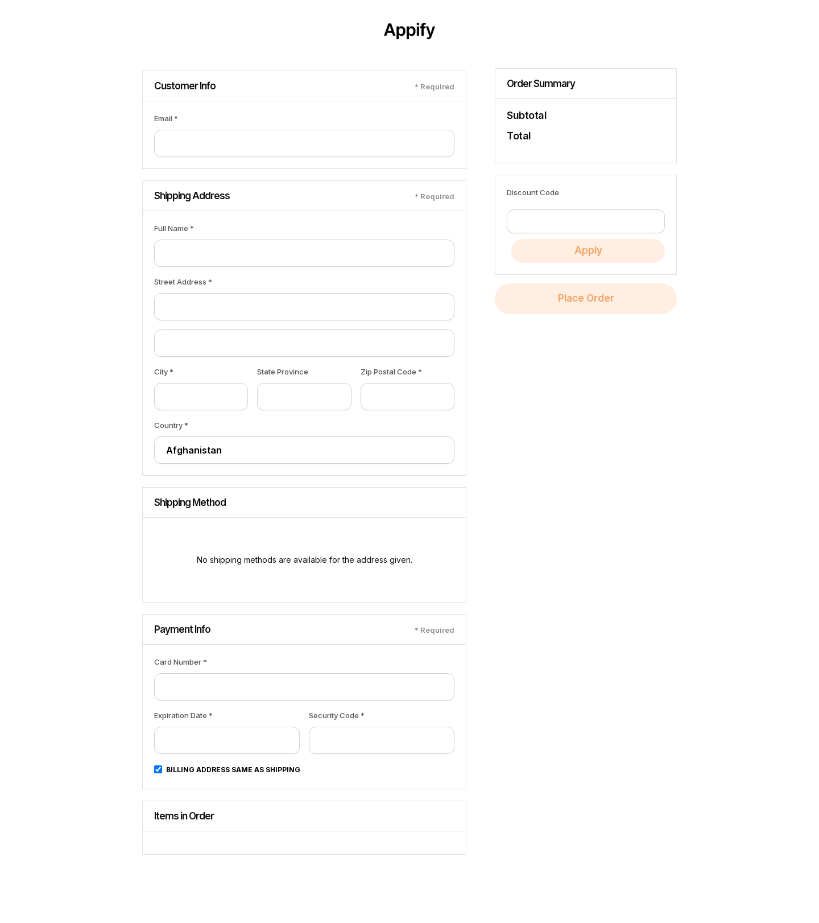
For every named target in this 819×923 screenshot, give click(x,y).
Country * (171, 425)
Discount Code (533, 192)
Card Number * (180, 661)
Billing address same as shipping (233, 769)
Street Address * (183, 281)
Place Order (586, 298)
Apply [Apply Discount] (588, 250)
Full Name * (174, 228)
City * (163, 371)
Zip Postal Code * (391, 371)
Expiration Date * (183, 715)
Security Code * (337, 715)
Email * (166, 118)
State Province (282, 371)
